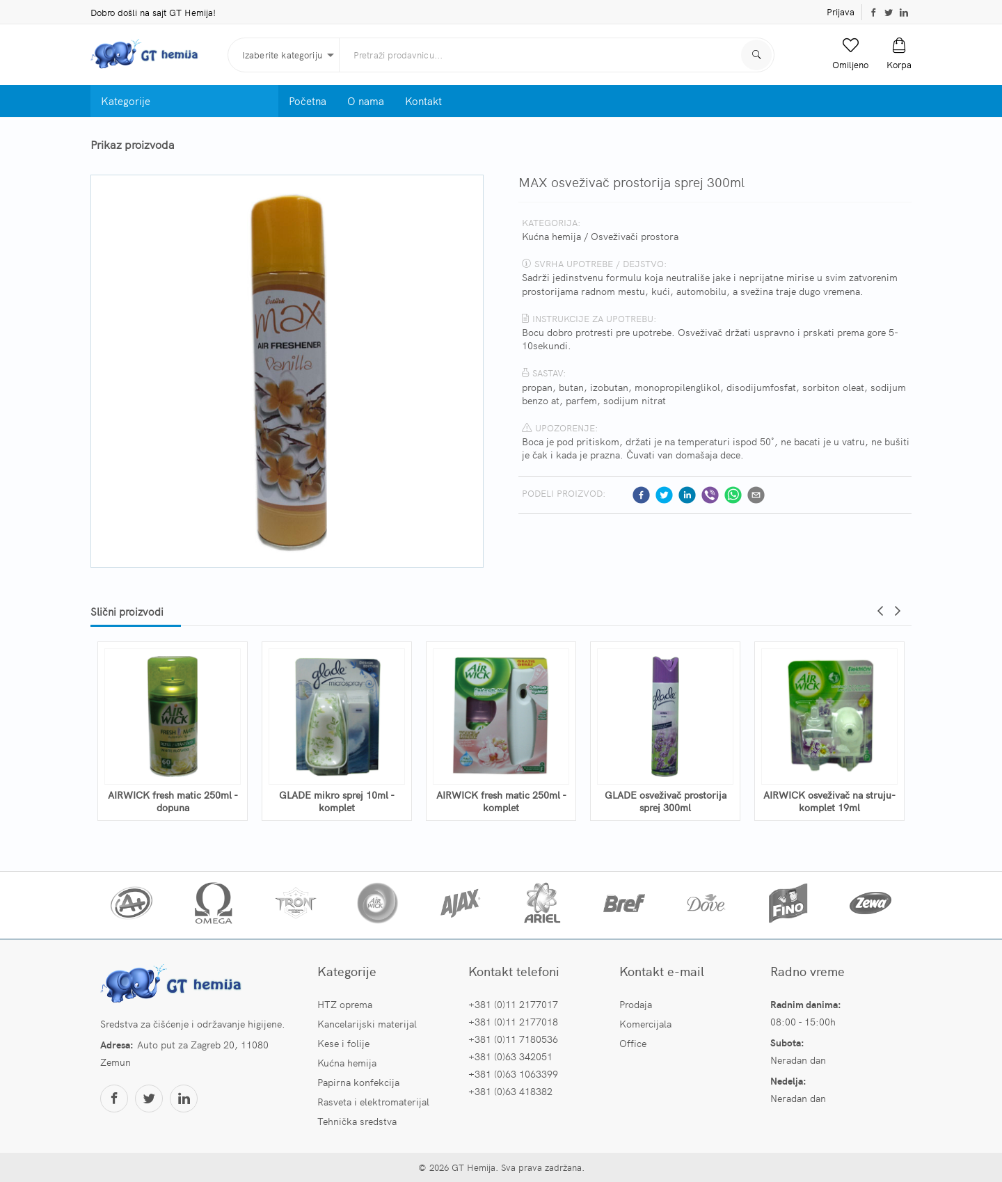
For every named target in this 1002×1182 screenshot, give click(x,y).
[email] (756, 495)
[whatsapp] (733, 495)
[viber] (710, 495)
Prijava (840, 11)
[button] (850, 54)
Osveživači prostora (634, 236)
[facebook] (641, 495)
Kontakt (423, 100)
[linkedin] (687, 495)
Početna (307, 100)
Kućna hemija (551, 236)
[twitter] (664, 495)
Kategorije (125, 100)
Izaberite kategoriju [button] (282, 54)
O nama (365, 100)
